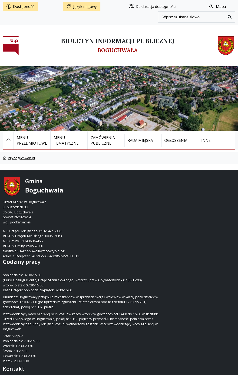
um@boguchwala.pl (148, 202)
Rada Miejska (140, 140)
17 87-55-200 (137, 192)
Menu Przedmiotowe (32, 140)
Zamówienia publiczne (103, 140)
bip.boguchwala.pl (21, 158)
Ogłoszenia (175, 140)
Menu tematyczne (66, 140)
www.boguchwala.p (137, 207)
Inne (206, 140)
